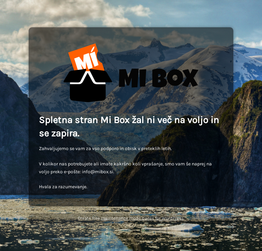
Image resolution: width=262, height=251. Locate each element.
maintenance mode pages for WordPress (142, 218)
